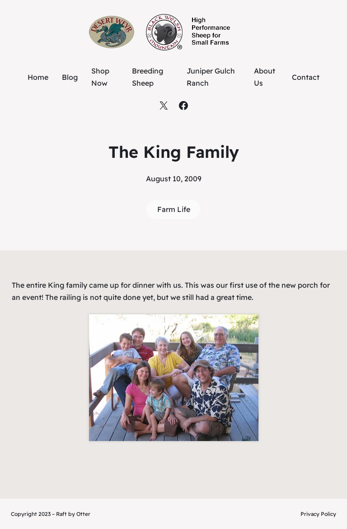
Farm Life (173, 209)
